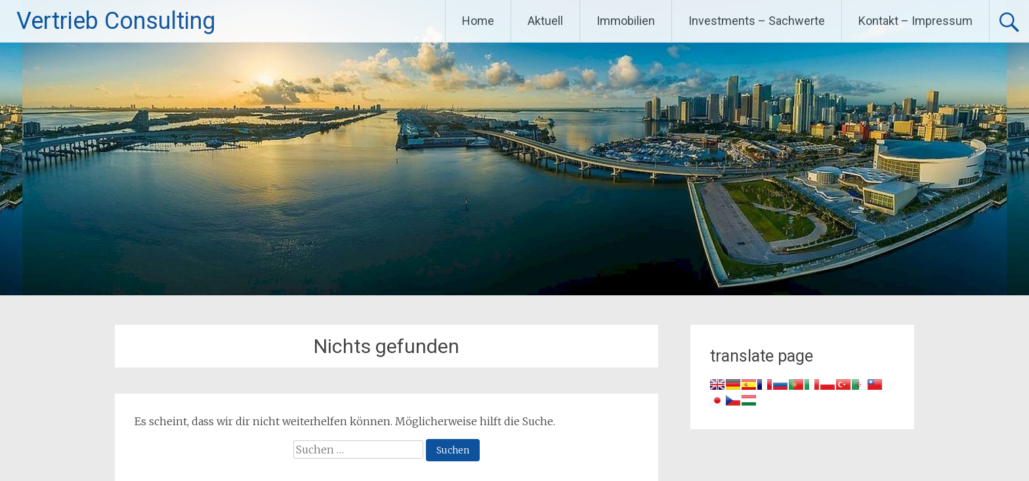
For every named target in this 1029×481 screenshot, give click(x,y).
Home (478, 21)
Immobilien (626, 21)
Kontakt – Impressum (915, 21)
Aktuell (545, 21)
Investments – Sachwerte (756, 21)
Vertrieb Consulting (115, 21)
